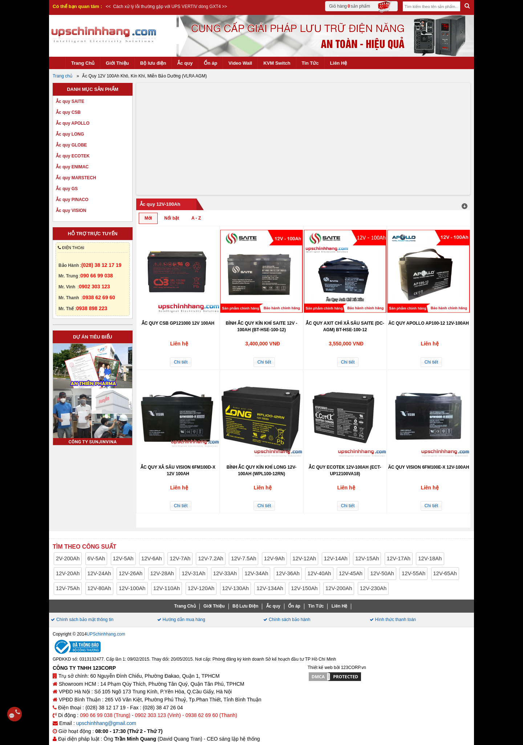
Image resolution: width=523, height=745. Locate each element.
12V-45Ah (350, 573)
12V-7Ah (180, 558)
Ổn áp (210, 63)
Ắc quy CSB (68, 112)
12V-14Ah (336, 558)
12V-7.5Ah (243, 558)
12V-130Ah (235, 588)
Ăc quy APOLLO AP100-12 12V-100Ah (428, 323)
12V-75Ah (68, 588)
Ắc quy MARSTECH (76, 177)
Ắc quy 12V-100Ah (160, 204)
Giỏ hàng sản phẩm (360, 6)
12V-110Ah (166, 588)
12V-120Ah (201, 588)
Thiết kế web (320, 667)
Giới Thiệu (117, 63)
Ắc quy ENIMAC (72, 166)
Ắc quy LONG (70, 134)
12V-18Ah (430, 558)
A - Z (196, 218)
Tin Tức (310, 63)
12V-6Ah (151, 558)
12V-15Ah (367, 558)
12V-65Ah (445, 573)
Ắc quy (184, 63)
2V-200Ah (68, 558)
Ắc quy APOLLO (72, 123)
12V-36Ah (288, 573)
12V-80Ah (99, 588)
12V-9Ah (274, 558)
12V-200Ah (338, 588)
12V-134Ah (269, 588)
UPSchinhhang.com (106, 634)
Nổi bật (171, 218)
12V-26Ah (130, 573)
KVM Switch (276, 63)
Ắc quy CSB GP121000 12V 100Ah (178, 323)
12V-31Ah (193, 573)
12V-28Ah (162, 573)
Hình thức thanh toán (395, 619)
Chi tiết (181, 362)
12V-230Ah (373, 588)
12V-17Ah (398, 558)
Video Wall (240, 63)
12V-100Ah (132, 588)
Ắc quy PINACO (72, 199)
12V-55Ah (413, 573)
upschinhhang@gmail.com (106, 723)
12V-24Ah (99, 573)
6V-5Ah (96, 558)
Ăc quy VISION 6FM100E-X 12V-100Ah (428, 467)
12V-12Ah (304, 558)
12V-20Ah (68, 573)
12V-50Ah (382, 573)
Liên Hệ (338, 63)
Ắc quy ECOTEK (73, 156)
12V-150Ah (304, 588)
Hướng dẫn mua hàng (184, 619)
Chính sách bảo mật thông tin (84, 619)
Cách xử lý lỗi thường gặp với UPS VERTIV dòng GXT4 (166, 6)
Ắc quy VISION (71, 210)
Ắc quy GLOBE (71, 145)
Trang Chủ (82, 63)
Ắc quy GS (67, 188)
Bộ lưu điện (153, 63)
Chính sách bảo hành (289, 619)
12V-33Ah (225, 573)
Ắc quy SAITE (70, 101)
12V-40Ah (319, 573)
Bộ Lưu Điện (245, 606)
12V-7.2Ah (210, 558)
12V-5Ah (123, 558)
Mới (148, 218)
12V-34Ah (256, 573)
